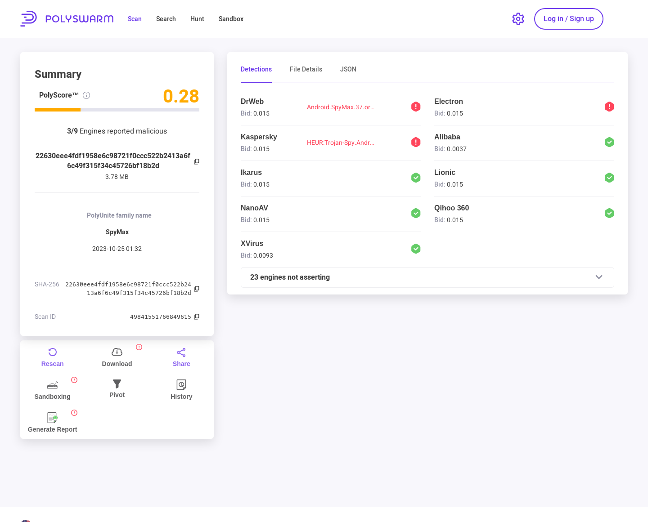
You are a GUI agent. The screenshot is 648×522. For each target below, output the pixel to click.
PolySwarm (66, 19)
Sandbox (231, 19)
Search (166, 19)
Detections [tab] (256, 70)
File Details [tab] (306, 70)
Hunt (197, 19)
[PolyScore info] (86, 95)
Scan (135, 19)
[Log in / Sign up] (568, 19)
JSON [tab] (348, 70)
